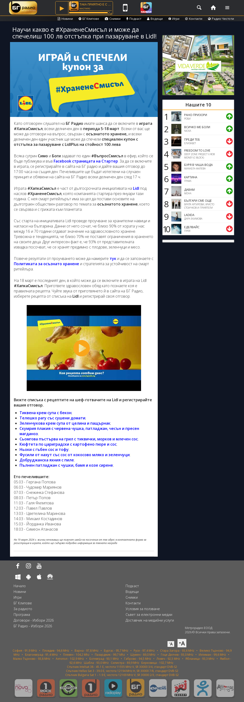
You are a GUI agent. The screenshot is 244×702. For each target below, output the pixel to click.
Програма (22, 614)
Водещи (155, 18)
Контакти (193, 18)
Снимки (113, 18)
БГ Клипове (89, 18)
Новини (65, 18)
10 (166, 229)
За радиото (23, 609)
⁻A (171, 644)
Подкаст (133, 18)
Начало (20, 586)
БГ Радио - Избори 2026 (33, 626)
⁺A (182, 643)
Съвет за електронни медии (149, 614)
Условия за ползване (143, 609)
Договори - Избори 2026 (34, 620)
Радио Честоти (221, 18)
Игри (173, 18)
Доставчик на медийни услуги (150, 620)
